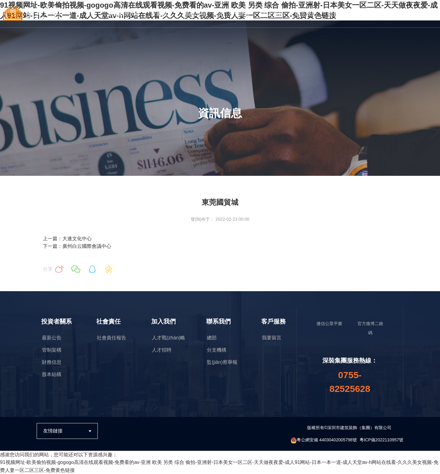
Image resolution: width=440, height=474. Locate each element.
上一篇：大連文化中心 (67, 238)
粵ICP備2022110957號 (381, 439)
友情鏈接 (53, 430)
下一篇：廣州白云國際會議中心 (77, 246)
